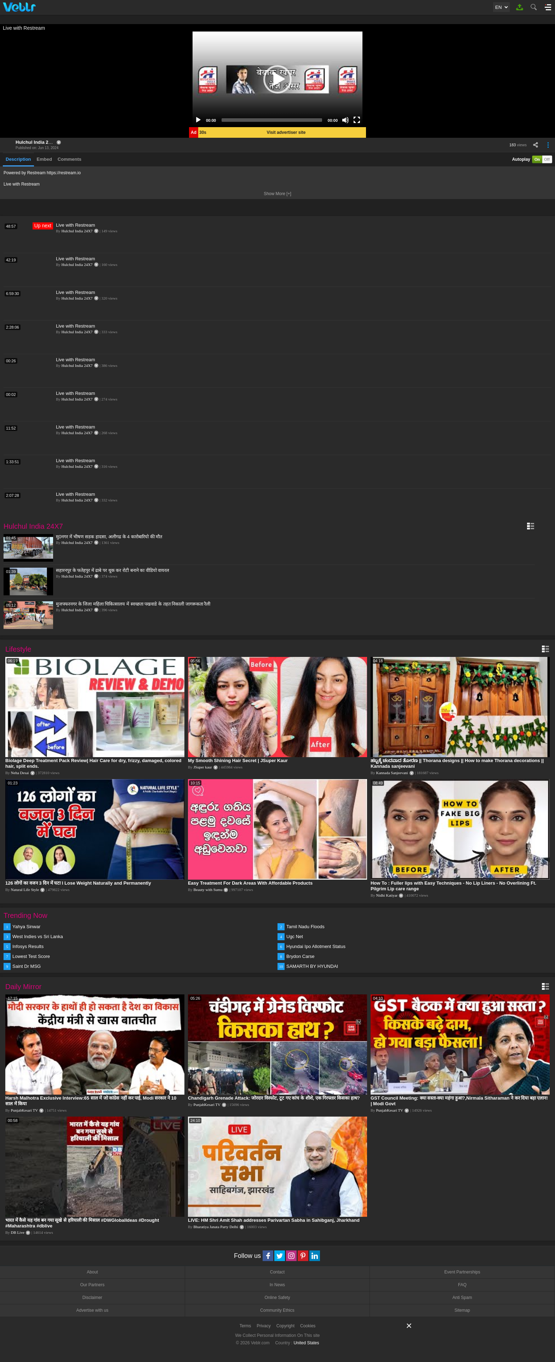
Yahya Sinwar (26, 926)
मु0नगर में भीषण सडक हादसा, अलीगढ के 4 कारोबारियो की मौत (109, 536)
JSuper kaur (203, 767)
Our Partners (92, 1284)
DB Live (17, 1232)
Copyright (285, 1325)
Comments (69, 159)
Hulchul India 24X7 (36, 142)
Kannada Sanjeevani (392, 773)
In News (277, 1284)
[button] (277, 79)
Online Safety (277, 1297)
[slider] (272, 120)
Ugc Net (294, 936)
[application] (277, 79)
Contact (277, 1272)
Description (18, 159)
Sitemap (462, 1310)
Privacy (263, 1325)
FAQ (462, 1284)
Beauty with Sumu (208, 889)
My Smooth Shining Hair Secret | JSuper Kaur (238, 760)
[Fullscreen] (356, 120)
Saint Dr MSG (26, 966)
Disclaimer (92, 1297)
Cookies (307, 1325)
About (92, 1272)
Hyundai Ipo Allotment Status (315, 946)
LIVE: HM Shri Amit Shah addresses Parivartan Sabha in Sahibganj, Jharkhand (274, 1220)
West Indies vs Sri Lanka (37, 936)
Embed (44, 159)
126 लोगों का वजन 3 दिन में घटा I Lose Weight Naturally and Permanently (78, 883)
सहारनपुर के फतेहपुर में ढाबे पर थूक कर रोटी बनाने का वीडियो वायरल (112, 570)
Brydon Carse (300, 956)
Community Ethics (277, 1310)
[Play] (198, 120)
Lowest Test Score (31, 956)
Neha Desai (20, 773)
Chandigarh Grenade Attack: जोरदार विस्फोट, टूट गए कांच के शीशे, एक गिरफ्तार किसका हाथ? (274, 1098)
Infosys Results (28, 946)
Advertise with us (92, 1310)
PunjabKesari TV (24, 1110)
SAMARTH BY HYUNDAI (312, 966)
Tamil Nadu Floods (305, 926)
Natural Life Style (25, 889)
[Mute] (345, 120)
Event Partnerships (462, 1272)
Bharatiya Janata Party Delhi (216, 1227)
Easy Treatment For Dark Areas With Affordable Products (250, 883)
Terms (245, 1325)
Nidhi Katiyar (386, 895)
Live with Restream (75, 225)
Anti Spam (462, 1297)
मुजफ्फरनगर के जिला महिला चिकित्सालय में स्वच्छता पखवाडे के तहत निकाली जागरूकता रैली (133, 604)
